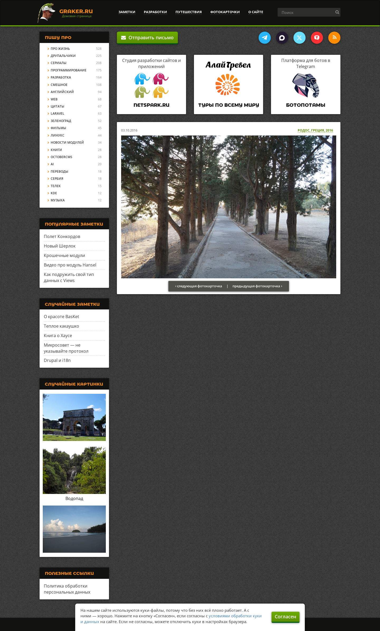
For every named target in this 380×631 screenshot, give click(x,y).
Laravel (57, 113)
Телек (56, 186)
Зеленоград (61, 121)
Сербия (57, 178)
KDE (54, 193)
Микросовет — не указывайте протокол (66, 348)
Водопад (74, 498)
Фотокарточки (225, 11)
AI (52, 164)
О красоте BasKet (61, 316)
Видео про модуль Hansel (70, 265)
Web (54, 99)
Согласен (285, 616)
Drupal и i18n (57, 360)
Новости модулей (67, 142)
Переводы (59, 171)
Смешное (59, 84)
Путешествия (188, 11)
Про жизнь (60, 48)
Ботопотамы (305, 105)
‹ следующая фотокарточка (198, 286)
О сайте (255, 11)
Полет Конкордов (62, 236)
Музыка (58, 200)
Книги (56, 150)
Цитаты (57, 106)
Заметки (126, 11)
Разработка (61, 77)
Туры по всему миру (228, 105)
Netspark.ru (151, 105)
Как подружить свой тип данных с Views (69, 277)
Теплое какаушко (61, 326)
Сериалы (58, 63)
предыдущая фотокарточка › (257, 286)
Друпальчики (63, 56)
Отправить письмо (147, 37)
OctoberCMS (61, 157)
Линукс (57, 135)
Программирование (69, 70)
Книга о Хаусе (58, 335)
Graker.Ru (76, 11)
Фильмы (58, 128)
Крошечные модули (64, 255)
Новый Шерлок (59, 246)
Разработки (155, 11)
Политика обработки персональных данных (67, 589)
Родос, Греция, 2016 (315, 130)
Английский (62, 92)
